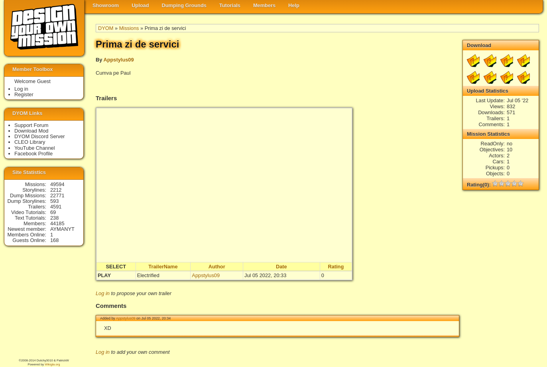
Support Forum (31, 125)
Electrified (148, 275)
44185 (57, 223)
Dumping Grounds (184, 5)
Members (264, 5)
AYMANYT (62, 229)
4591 (55, 207)
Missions (129, 28)
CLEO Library (29, 142)
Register (23, 94)
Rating (336, 267)
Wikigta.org (52, 364)
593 (54, 201)
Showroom (105, 5)
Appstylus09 (118, 60)
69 (53, 212)
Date (281, 267)
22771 (57, 195)
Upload (140, 5)
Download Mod (31, 131)
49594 (57, 184)
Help (293, 5)
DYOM (105, 28)
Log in (103, 293)
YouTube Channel (34, 148)
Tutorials (229, 5)
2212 (55, 190)
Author (217, 267)
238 (54, 218)
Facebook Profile (33, 154)
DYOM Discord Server (39, 136)
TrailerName (162, 267)
